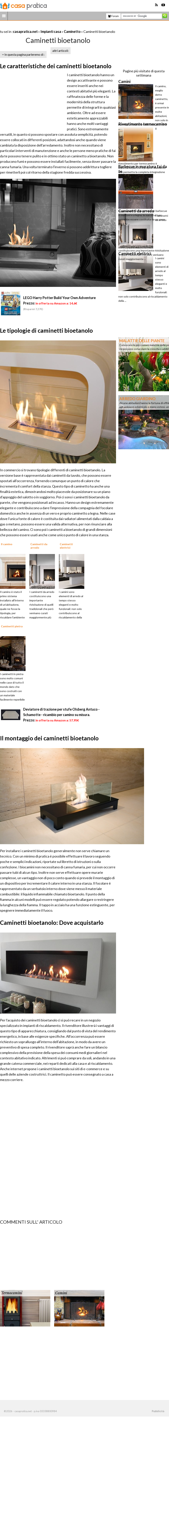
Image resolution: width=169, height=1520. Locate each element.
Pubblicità (158, 1411)
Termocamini (11, 1293)
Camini (61, 1293)
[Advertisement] (45, 26)
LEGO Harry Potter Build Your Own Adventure (59, 298)
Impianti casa (50, 31)
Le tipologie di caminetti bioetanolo (46, 330)
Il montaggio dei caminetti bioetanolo (49, 738)
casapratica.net (25, 31)
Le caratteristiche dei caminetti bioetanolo (55, 65)
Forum (113, 16)
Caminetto (72, 31)
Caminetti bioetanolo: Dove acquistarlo (51, 922)
